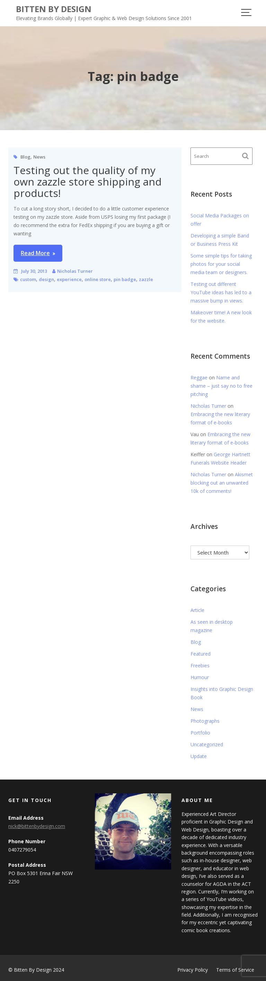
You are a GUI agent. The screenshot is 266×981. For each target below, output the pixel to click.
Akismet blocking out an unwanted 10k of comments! (221, 482)
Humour (199, 677)
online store (98, 279)
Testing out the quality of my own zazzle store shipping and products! (88, 181)
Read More (35, 253)
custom (28, 279)
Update (198, 756)
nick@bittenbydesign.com (37, 826)
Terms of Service (235, 969)
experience (69, 279)
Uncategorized (206, 744)
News (39, 157)
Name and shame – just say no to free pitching (221, 385)
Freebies (200, 665)
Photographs (205, 721)
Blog (25, 157)
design (46, 279)
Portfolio (200, 732)
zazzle (146, 279)
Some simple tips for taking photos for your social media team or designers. (221, 264)
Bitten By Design (53, 9)
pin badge (125, 279)
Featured (200, 653)
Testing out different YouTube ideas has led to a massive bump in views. (220, 292)
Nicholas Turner (75, 271)
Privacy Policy (192, 969)
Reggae (198, 377)
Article (197, 610)
